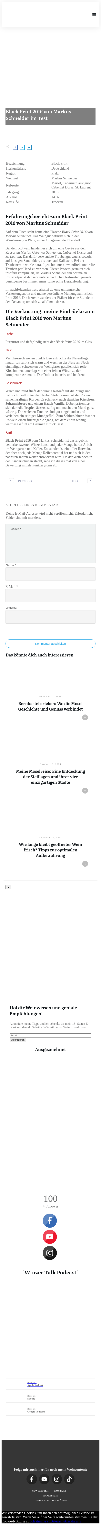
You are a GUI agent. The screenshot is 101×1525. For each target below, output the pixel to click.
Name (10, 565)
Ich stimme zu (40, 1521)
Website (11, 608)
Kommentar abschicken (50, 643)
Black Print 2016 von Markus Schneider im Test (38, 114)
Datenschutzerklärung (65, 1521)
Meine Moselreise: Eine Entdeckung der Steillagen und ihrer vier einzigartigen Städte (50, 776)
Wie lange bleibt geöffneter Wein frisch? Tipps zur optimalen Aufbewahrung (50, 849)
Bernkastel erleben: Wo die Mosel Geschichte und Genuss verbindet (50, 706)
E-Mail (11, 587)
